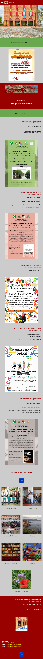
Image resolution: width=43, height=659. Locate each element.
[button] (2, 2)
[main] (21, 42)
